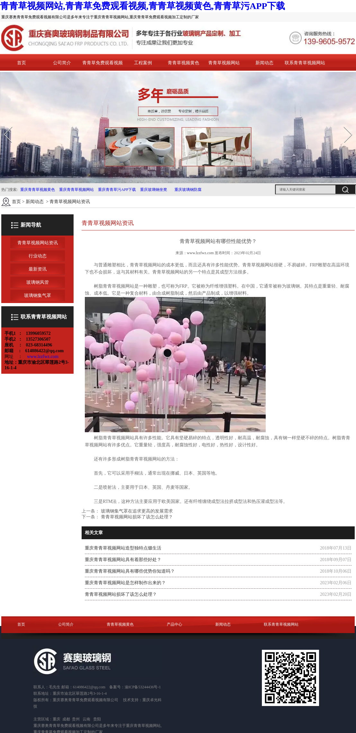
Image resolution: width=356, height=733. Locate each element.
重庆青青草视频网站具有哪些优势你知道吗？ (130, 571)
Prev (4, 124)
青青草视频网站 (224, 62)
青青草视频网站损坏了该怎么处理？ (136, 516)
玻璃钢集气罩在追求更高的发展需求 (136, 511)
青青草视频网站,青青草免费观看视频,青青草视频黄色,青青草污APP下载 (142, 6)
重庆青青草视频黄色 (37, 189)
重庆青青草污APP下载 (116, 189)
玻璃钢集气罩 (37, 295)
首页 (21, 62)
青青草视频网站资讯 (37, 242)
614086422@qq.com (89, 687)
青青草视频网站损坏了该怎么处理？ (121, 594)
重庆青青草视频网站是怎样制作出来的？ (125, 582)
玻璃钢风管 (37, 282)
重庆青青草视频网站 (76, 189)
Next (344, 124)
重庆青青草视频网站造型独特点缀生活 (123, 548)
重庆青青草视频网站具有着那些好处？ (123, 559)
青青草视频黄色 (183, 62)
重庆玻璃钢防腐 (187, 189)
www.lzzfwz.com (200, 253)
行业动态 (38, 256)
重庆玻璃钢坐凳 (153, 189)
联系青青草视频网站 (305, 62)
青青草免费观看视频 (102, 62)
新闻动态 (264, 62)
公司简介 (62, 62)
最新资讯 (38, 269)
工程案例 (143, 62)
